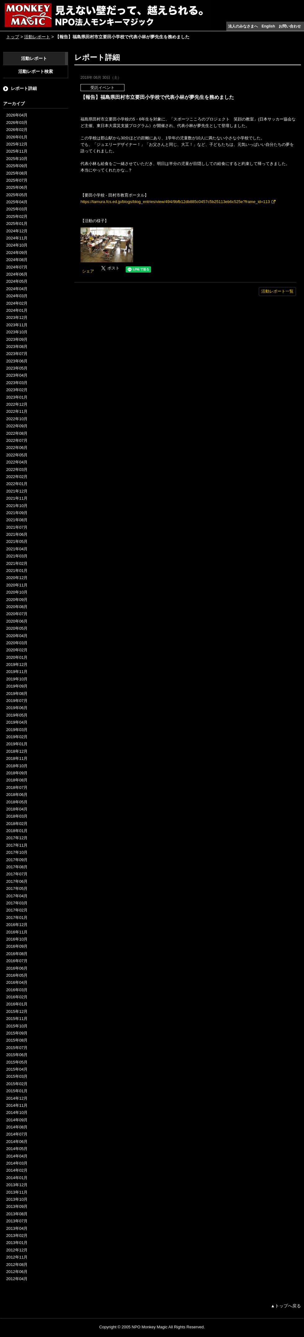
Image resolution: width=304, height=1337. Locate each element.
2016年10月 (17, 939)
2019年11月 (17, 671)
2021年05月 (17, 541)
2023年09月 (17, 339)
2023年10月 (17, 332)
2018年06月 (17, 794)
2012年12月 (17, 1250)
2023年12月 (17, 317)
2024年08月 (17, 259)
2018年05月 (17, 802)
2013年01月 (17, 1242)
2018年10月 (17, 766)
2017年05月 (17, 888)
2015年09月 (17, 1033)
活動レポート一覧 (277, 291)
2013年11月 (17, 1192)
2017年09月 (17, 859)
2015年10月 (17, 1026)
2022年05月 (17, 455)
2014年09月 (17, 1120)
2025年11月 (17, 151)
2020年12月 (17, 577)
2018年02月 (17, 823)
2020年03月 (17, 643)
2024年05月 (17, 281)
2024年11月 (17, 238)
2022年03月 (17, 469)
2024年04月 (17, 288)
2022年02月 (17, 476)
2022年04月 (17, 462)
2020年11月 (17, 585)
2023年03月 (17, 382)
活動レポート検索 (35, 71)
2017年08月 (17, 867)
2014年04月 (17, 1156)
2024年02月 (17, 303)
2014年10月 (17, 1112)
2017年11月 (17, 845)
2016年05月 (17, 975)
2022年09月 (17, 426)
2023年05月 (17, 368)
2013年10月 (17, 1199)
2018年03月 (17, 816)
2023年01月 (17, 397)
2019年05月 (17, 715)
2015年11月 (17, 1018)
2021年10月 (17, 505)
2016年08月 (17, 953)
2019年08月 (17, 693)
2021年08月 (17, 520)
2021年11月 (17, 498)
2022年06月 (17, 447)
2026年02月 (17, 129)
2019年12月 (17, 664)
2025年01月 (17, 223)
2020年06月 (17, 621)
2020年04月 (17, 635)
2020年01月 (17, 657)
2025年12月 (17, 144)
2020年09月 (17, 599)
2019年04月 (17, 722)
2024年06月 (17, 274)
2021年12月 (17, 491)
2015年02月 (17, 1083)
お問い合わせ (290, 26)
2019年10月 (17, 679)
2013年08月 (17, 1214)
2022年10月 (17, 419)
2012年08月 (17, 1264)
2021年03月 (17, 556)
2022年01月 (17, 483)
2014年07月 (17, 1134)
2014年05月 (17, 1148)
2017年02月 (17, 910)
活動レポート (37, 36)
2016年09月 (17, 946)
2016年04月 (17, 982)
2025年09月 (17, 165)
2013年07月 (17, 1221)
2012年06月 (17, 1271)
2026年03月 (17, 122)
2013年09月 (17, 1206)
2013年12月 (17, 1185)
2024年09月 (17, 252)
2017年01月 (17, 917)
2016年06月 (17, 968)
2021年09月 (17, 512)
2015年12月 (17, 1011)
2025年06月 (17, 187)
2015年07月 (17, 1047)
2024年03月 (17, 296)
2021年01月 (17, 570)
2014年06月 (17, 1141)
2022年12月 (17, 404)
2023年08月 (17, 346)
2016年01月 (17, 1004)
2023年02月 (17, 389)
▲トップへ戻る (286, 1305)
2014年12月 (17, 1098)
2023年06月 (17, 361)
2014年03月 (17, 1163)
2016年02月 (17, 997)
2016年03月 (17, 990)
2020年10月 (17, 592)
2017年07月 (17, 874)
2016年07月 (17, 960)
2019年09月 (17, 686)
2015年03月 (17, 1076)
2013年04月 (17, 1228)
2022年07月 (17, 440)
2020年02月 (17, 650)
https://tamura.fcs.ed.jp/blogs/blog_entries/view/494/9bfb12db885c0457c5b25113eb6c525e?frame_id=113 (175, 201)
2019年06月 (17, 707)
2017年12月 (17, 838)
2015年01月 (17, 1091)
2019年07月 (17, 700)
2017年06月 (17, 881)
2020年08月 (17, 606)
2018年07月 (17, 787)
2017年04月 (17, 896)
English (268, 26)
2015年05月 (17, 1062)
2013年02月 (17, 1235)
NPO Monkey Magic (149, 1327)
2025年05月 (17, 195)
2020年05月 (17, 628)
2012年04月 (17, 1278)
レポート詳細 (24, 88)
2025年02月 (17, 216)
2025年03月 (17, 209)
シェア (88, 271)
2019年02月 (17, 736)
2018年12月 (17, 751)
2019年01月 (17, 744)
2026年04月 (17, 115)
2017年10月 (17, 852)
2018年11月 (17, 758)
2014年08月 (17, 1127)
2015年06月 (17, 1054)
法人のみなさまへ (243, 26)
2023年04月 (17, 375)
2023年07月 (17, 353)
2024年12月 (17, 231)
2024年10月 (17, 245)
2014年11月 (17, 1105)
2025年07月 (17, 180)
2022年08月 (17, 433)
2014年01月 (17, 1177)
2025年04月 (17, 202)
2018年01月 (17, 830)
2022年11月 (17, 411)
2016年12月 (17, 924)
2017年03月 (17, 903)
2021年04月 (17, 549)
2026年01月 (17, 137)
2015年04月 (17, 1069)
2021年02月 (17, 563)
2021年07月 (17, 527)
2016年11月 (17, 932)
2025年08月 (17, 173)
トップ (12, 36)
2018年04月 (17, 809)
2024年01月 (17, 310)
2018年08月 (17, 780)
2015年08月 (17, 1040)
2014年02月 (17, 1170)
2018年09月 (17, 773)
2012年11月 (17, 1257)
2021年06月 (17, 534)
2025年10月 (17, 158)
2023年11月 (17, 325)
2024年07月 (17, 267)
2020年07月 (17, 613)
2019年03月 (17, 729)
